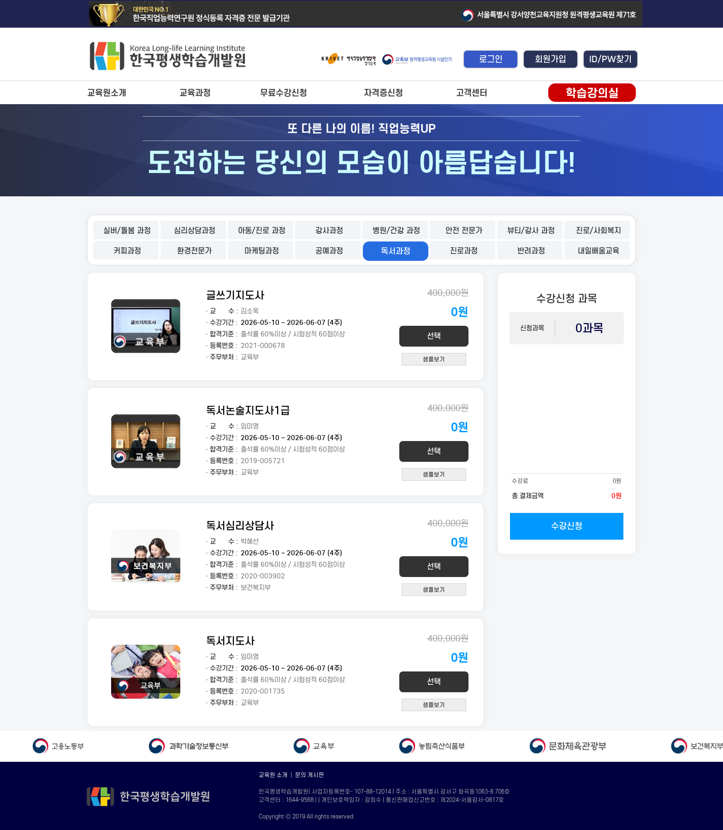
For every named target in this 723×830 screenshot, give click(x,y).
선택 (434, 336)
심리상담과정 (194, 230)
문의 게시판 (309, 774)
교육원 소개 (273, 774)
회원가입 (550, 59)
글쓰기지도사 (235, 295)
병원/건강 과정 (396, 230)
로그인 (491, 59)
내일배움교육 (598, 251)
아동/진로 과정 (261, 230)
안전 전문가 (463, 230)
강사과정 (329, 230)
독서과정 (395, 251)
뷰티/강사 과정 (531, 230)
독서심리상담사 (240, 525)
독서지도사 (230, 641)
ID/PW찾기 (610, 59)
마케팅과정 (261, 251)
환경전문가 (194, 251)
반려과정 (531, 251)
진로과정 (464, 251)
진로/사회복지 (598, 230)
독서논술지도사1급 (248, 410)
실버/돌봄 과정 (127, 230)
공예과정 (329, 251)
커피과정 (127, 251)
